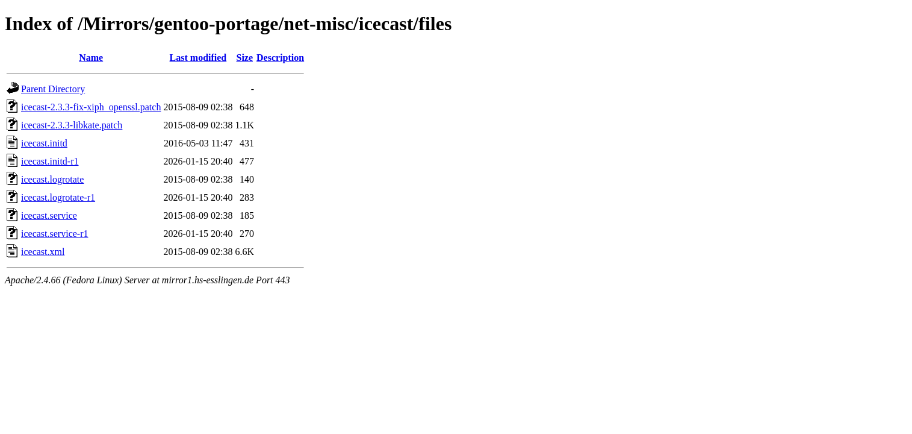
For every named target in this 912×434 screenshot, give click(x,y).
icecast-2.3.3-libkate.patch (71, 125)
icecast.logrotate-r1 (58, 197)
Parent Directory (53, 89)
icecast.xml (42, 252)
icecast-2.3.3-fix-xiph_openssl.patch (91, 107)
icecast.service (49, 215)
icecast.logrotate (52, 179)
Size (244, 57)
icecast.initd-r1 (50, 161)
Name (91, 57)
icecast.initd (44, 143)
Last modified (198, 57)
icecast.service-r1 (54, 233)
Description (280, 57)
